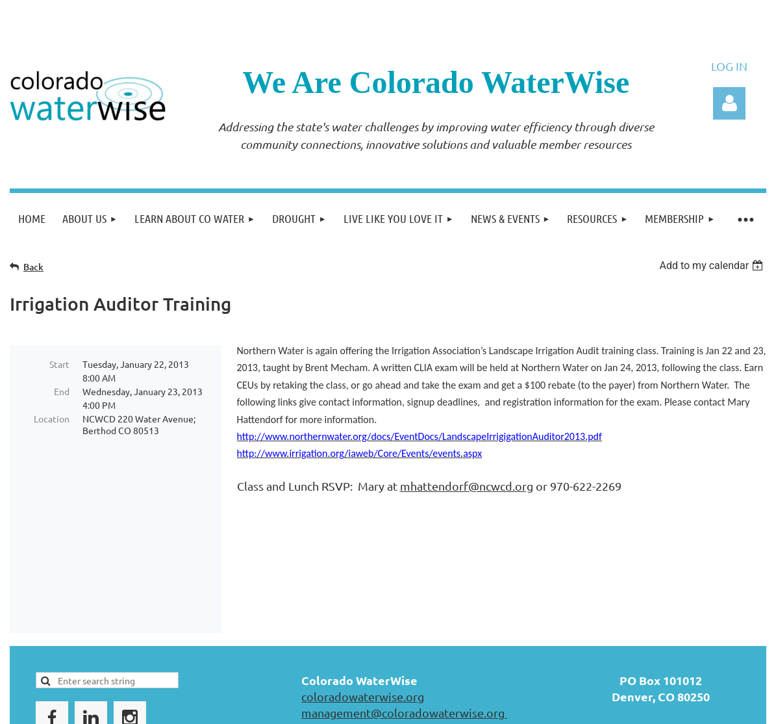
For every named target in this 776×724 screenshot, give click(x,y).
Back (33, 267)
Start (59, 364)
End (61, 391)
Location (51, 418)
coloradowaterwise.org (362, 605)
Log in (729, 103)
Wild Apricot (611, 704)
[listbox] (712, 265)
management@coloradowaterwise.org (404, 621)
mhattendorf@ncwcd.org (466, 486)
